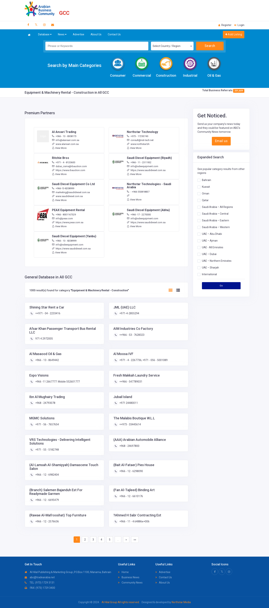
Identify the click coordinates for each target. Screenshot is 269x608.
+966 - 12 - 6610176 (131, 496)
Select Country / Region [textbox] (166, 45)
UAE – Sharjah (210, 267)
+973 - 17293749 (137, 136)
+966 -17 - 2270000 (139, 214)
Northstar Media (181, 602)
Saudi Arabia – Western (216, 227)
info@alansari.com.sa (65, 140)
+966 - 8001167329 (64, 214)
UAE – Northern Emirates (216, 260)
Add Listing (233, 34)
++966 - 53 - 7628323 (131, 334)
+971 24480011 (128, 402)
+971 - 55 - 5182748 (47, 449)
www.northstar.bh (138, 144)
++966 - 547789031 (130, 381)
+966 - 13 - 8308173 (64, 136)
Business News (128, 577)
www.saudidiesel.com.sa (67, 196)
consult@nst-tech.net (140, 140)
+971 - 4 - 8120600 (63, 162)
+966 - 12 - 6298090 (131, 471)
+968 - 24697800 (129, 445)
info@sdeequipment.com (142, 166)
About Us (96, 34)
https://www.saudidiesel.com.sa (146, 170)
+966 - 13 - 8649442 (47, 360)
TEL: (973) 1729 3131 (40, 582)
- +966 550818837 (138, 191)
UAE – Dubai (209, 254)
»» (135, 539)
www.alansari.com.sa (65, 144)
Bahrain (206, 180)
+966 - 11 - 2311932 (139, 162)
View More (59, 148)
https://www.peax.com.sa (67, 222)
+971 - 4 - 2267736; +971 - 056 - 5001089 (143, 360)
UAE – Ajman (210, 240)
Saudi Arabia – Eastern (215, 220)
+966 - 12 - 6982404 (47, 474)
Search (210, 46)
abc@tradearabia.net (40, 577)
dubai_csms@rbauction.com (69, 166)
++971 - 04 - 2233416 (47, 313)
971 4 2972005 (44, 338)
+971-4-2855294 (129, 313)
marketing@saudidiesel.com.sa (71, 192)
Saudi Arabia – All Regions (217, 206)
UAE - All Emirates (212, 247)
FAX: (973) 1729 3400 (40, 587)
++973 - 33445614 (130, 424)
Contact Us (114, 34)
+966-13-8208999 (63, 188)
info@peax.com (62, 218)
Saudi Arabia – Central (215, 213)
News (62, 34)
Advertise (78, 34)
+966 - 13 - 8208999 (64, 240)
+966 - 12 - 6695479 (47, 499)
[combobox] (172, 46)
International (209, 274)
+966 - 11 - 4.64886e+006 (134, 521)
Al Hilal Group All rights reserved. (120, 602)
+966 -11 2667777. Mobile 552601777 (57, 381)
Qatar (205, 200)
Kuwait (206, 186)
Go (221, 285)
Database (45, 34)
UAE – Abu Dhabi (212, 233)
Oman (205, 193)
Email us (221, 141)
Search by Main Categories (74, 65)
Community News (130, 582)
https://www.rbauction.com (68, 170)
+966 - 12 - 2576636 (47, 521)
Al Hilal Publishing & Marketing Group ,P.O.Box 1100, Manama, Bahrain (68, 572)
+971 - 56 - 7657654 (47, 424)
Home (123, 572)
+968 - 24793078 (45, 402)
